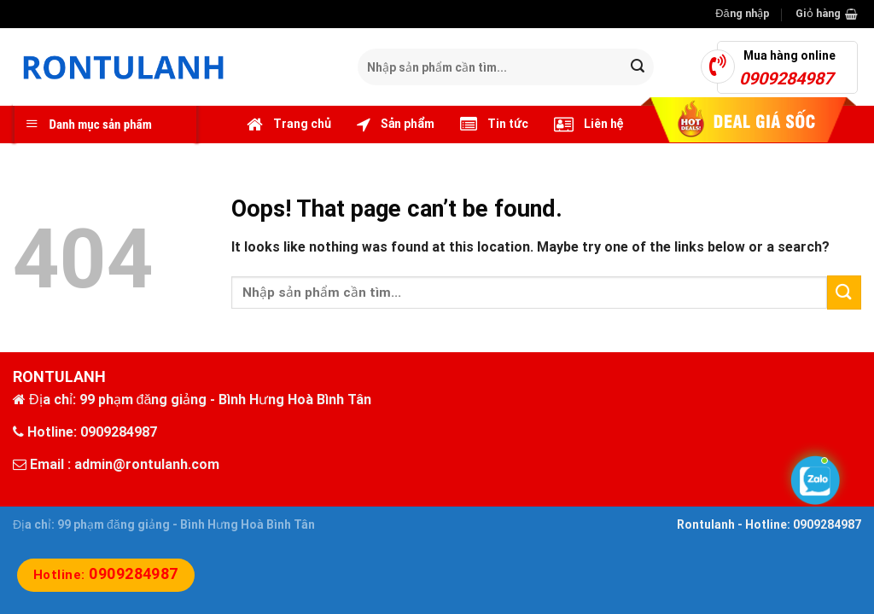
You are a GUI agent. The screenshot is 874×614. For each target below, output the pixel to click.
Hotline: (105, 574)
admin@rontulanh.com (146, 464)
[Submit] (638, 67)
